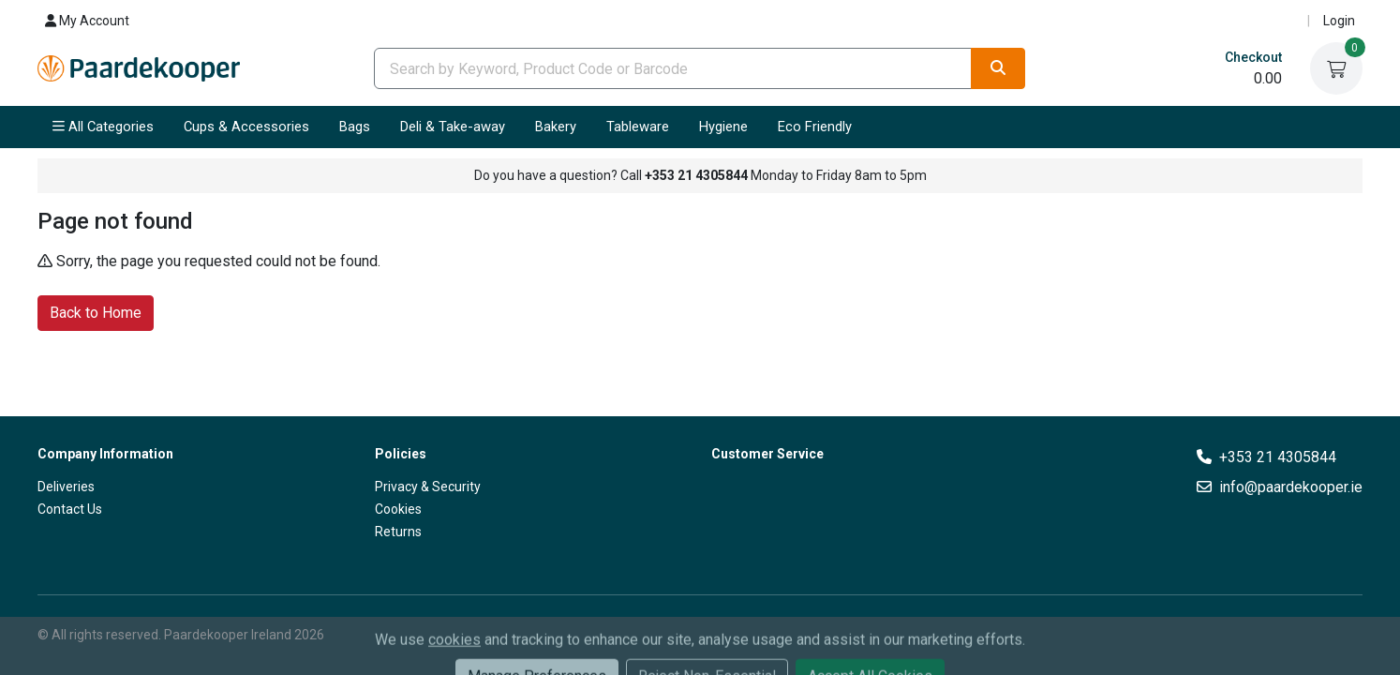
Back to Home (95, 312)
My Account (87, 20)
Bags (354, 126)
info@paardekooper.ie (1291, 487)
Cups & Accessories (246, 126)
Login (1339, 20)
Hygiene (723, 126)
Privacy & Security (428, 486)
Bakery (555, 126)
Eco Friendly (815, 126)
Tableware (637, 126)
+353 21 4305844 (1277, 457)
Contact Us (69, 509)
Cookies (398, 509)
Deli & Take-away (452, 126)
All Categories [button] (103, 126)
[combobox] (673, 68)
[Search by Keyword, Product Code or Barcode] (673, 68)
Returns (398, 531)
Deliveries (66, 486)
